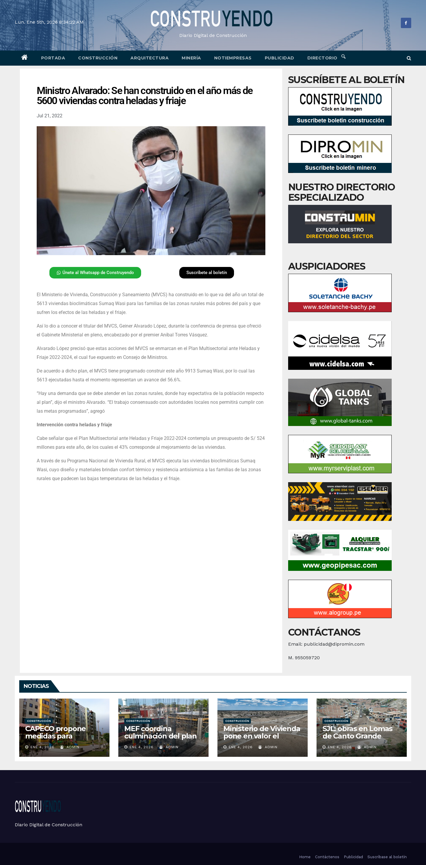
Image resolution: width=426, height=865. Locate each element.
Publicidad (279, 58)
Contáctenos (327, 857)
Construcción (97, 58)
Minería (191, 58)
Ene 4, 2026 (42, 747)
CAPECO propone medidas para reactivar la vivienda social (59, 739)
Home (305, 857)
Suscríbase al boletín (387, 857)
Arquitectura (149, 58)
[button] (409, 58)
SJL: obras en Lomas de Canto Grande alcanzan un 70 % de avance (357, 739)
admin (69, 747)
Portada (53, 58)
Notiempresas (233, 58)
